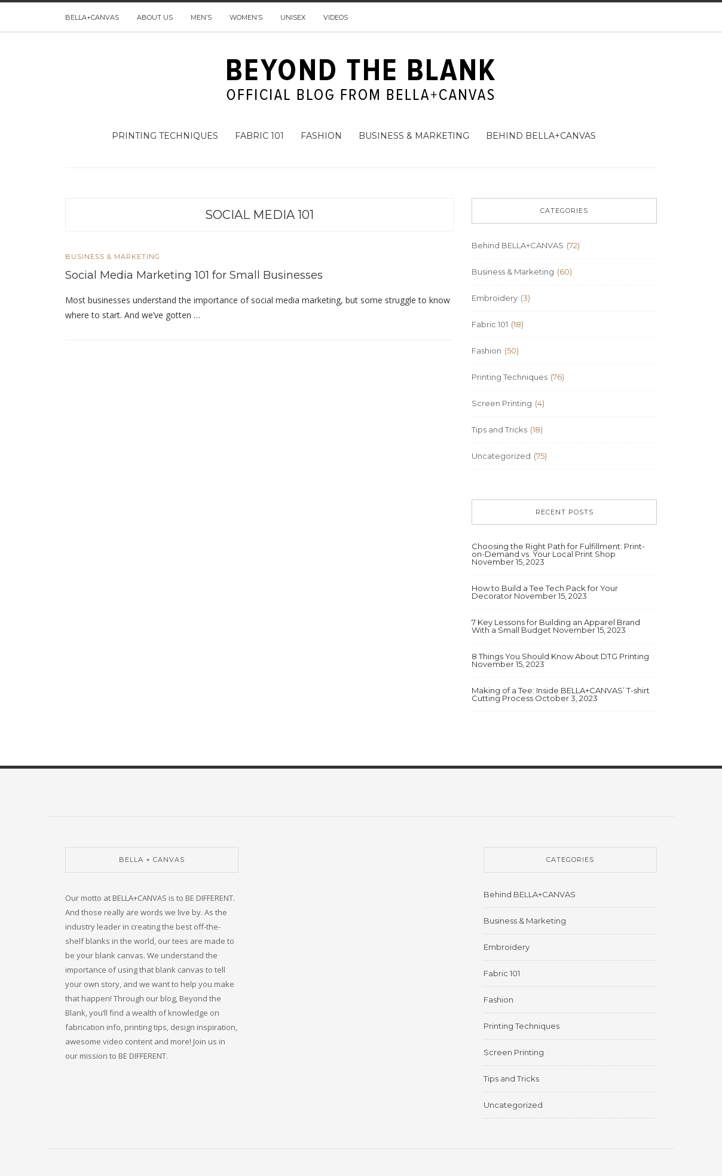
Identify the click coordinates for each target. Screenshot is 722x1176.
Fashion (321, 135)
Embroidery (495, 298)
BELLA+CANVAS (92, 17)
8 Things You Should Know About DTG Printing (560, 656)
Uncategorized (501, 456)
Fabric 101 (259, 135)
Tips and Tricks (499, 429)
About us (155, 17)
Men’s (201, 17)
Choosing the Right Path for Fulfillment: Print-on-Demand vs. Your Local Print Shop (558, 550)
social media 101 (259, 215)
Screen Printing (502, 403)
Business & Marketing (414, 135)
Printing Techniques (165, 135)
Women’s (246, 17)
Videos (335, 17)
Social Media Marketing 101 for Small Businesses (194, 275)
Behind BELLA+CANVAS (541, 135)
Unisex (292, 17)
